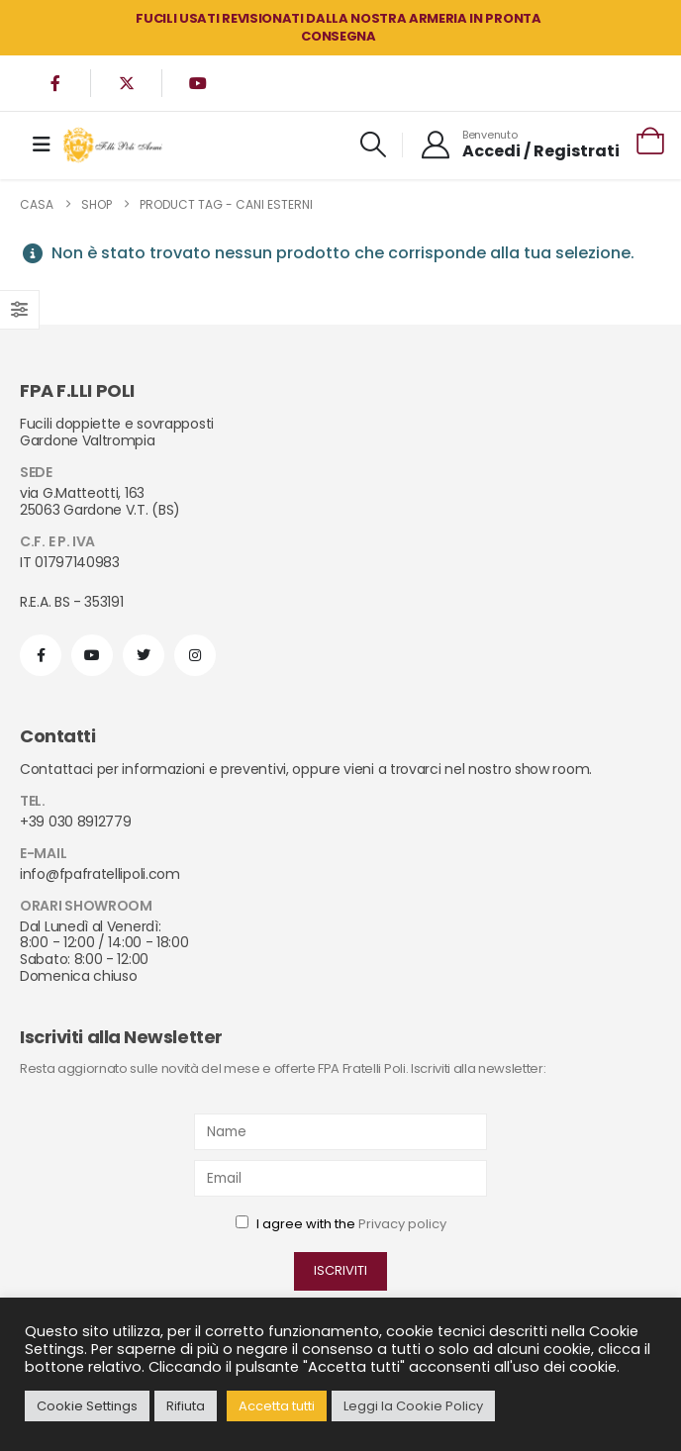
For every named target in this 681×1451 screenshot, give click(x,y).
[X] (126, 83)
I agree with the (341, 1223)
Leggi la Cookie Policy (413, 1406)
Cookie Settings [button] (87, 1406)
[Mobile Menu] (41, 144)
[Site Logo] (112, 145)
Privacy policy (402, 1223)
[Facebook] (55, 83)
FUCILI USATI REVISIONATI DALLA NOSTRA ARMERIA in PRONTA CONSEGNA (338, 27)
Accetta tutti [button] (277, 1406)
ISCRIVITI (340, 1270)
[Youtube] (198, 83)
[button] (372, 144)
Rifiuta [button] (185, 1406)
